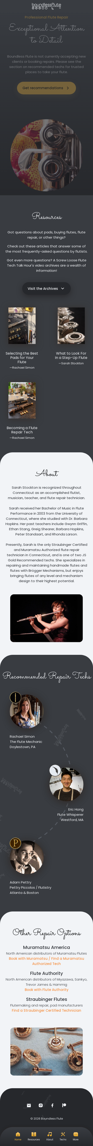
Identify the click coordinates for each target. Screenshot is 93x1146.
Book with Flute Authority (47, 989)
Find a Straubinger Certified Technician (46, 1010)
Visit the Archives (46, 288)
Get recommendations (46, 84)
